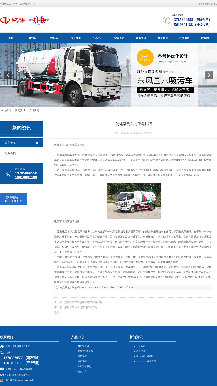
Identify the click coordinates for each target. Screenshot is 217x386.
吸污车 (32, 38)
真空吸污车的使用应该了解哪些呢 (83, 302)
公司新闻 (33, 110)
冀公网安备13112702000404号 (20, 380)
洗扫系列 (82, 361)
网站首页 (6, 110)
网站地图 (140, 356)
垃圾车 (54, 38)
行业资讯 (140, 351)
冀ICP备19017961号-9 (19, 375)
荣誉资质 (163, 38)
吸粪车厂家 (194, 159)
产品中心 (98, 38)
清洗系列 (82, 356)
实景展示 (119, 38)
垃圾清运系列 (84, 366)
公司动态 (140, 346)
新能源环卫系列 (85, 351)
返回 (56, 312)
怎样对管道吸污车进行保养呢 (80, 307)
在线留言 (202, 3)
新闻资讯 (141, 38)
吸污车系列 (83, 346)
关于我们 (76, 38)
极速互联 (151, 361)
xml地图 (149, 356)
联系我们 (212, 3)
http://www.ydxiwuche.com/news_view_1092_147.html (102, 287)
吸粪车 (58, 144)
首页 (10, 38)
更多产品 (82, 371)
